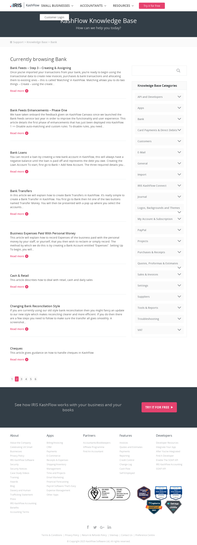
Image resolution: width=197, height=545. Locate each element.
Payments (52, 451)
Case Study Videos (19, 473)
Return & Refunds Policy (94, 535)
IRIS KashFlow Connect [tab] (152, 185)
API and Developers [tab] (150, 97)
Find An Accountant (93, 451)
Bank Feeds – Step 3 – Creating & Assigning (40, 68)
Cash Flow (125, 468)
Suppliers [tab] (144, 296)
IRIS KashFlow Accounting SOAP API (169, 466)
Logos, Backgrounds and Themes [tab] (159, 208)
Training (14, 477)
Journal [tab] (142, 196)
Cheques (16, 348)
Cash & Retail (19, 276)
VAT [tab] (140, 330)
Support (18, 42)
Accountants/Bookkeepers (97, 442)
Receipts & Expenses (57, 460)
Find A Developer (165, 455)
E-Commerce (53, 455)
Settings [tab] (143, 285)
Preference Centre (145, 535)
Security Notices (18, 468)
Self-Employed (127, 473)
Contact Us (127, 535)
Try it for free (157, 407)
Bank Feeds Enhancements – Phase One (38, 110)
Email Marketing (55, 477)
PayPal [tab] (142, 230)
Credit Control (127, 460)
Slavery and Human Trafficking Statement (21, 492)
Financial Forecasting (58, 481)
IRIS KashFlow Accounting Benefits (23, 505)
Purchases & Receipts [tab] (151, 252)
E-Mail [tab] (141, 152)
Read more (17, 91)
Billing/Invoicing (55, 442)
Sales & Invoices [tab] (148, 274)
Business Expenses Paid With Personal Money (43, 233)
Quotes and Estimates (131, 447)
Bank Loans (18, 153)
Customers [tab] (145, 141)
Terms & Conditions (52, 535)
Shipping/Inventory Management (56, 466)
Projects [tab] (143, 241)
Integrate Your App (166, 447)
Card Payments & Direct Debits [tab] (157, 130)
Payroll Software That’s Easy (61, 486)
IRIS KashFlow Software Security (22, 462)
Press (13, 499)
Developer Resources (167, 442)
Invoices (124, 442)
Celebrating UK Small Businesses (21, 449)
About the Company (20, 442)
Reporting (125, 455)
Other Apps (52, 494)
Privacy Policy (17, 455)
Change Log (126, 464)
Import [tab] (142, 174)
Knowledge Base (37, 42)
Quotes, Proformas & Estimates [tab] (158, 263)
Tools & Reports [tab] (148, 307)
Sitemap (114, 535)
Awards (14, 481)
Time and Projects (56, 473)
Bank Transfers (21, 191)
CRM (49, 447)
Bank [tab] (141, 119)
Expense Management (58, 490)
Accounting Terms (19, 512)
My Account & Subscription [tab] (155, 219)
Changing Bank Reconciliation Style (35, 306)
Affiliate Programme (93, 447)
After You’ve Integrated (168, 451)
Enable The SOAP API (167, 460)
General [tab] (143, 163)
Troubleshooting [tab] (148, 319)
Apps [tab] (141, 108)
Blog (12, 486)
